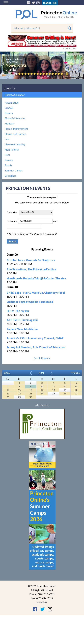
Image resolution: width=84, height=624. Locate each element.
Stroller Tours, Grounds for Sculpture (31, 260)
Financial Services (15, 118)
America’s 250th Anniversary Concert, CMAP (35, 338)
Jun (41, 372)
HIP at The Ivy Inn (18, 310)
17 (42, 390)
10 (42, 386)
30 (30, 397)
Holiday (9, 123)
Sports (8, 165)
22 (19, 393)
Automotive (11, 102)
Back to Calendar (15, 94)
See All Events (42, 358)
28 (8, 397)
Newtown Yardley (15, 144)
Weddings (10, 175)
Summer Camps (14, 170)
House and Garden (15, 133)
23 (30, 393)
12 (65, 386)
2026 (7, 373)
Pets (7, 154)
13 (76, 386)
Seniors (9, 160)
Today (75, 373)
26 (65, 393)
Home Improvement (16, 128)
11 (53, 386)
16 (30, 390)
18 (53, 390)
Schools (9, 107)
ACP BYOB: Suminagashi (22, 320)
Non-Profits (12, 149)
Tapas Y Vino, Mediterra (22, 329)
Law (7, 139)
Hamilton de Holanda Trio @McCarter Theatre (36, 278)
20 (76, 390)
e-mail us (42, 602)
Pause (66, 73)
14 (8, 390)
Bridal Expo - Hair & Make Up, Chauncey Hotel (36, 292)
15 (19, 390)
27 (76, 393)
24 (42, 393)
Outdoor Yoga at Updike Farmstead (30, 301)
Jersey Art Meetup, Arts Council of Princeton (36, 347)
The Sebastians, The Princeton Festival (32, 269)
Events (10, 88)
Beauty (9, 113)
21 (8, 393)
